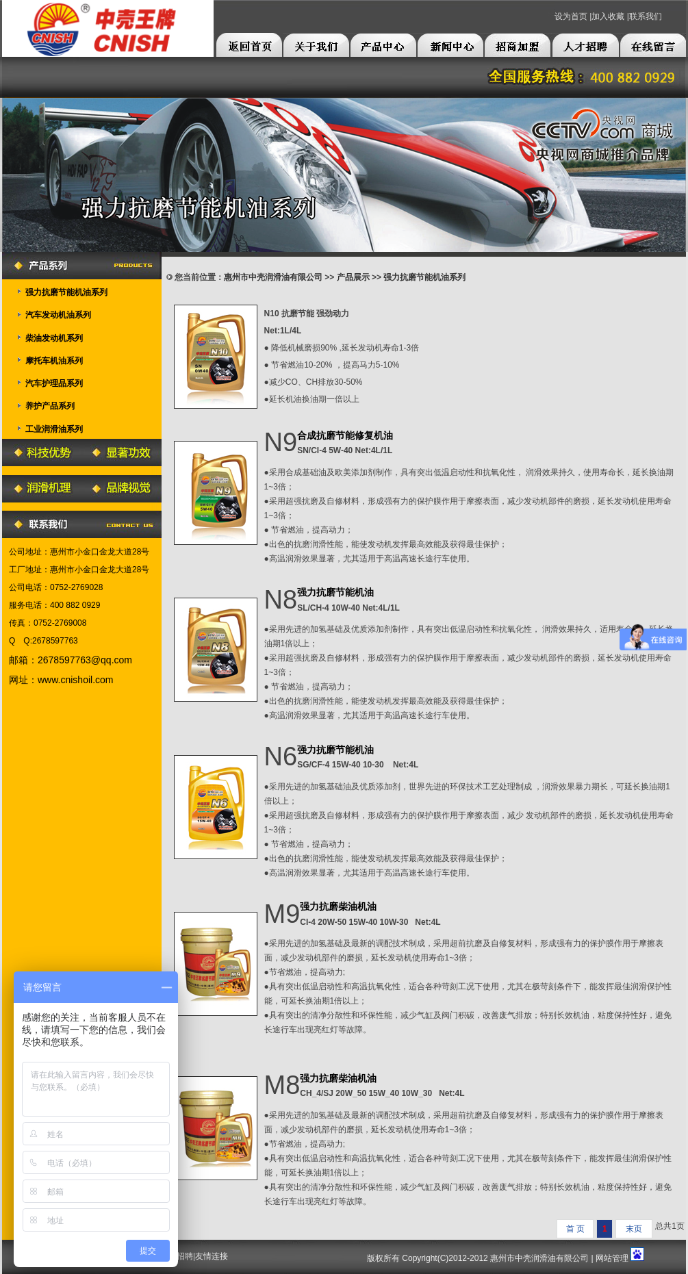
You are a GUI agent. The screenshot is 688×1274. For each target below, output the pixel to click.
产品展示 (353, 277)
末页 (634, 1229)
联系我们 (645, 16)
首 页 (575, 1229)
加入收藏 (607, 16)
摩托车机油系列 (54, 361)
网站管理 (612, 1258)
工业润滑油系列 (54, 429)
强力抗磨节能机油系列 (66, 292)
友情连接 (211, 1256)
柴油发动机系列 (54, 338)
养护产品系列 (50, 406)
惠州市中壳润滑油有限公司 (273, 277)
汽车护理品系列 (54, 383)
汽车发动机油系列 (58, 315)
